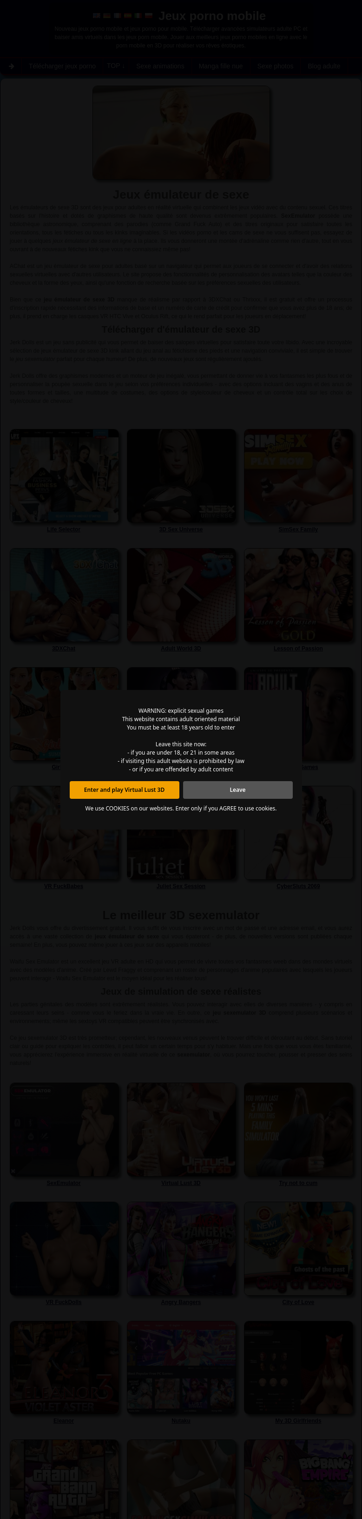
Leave (237, 790)
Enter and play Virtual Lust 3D (124, 790)
